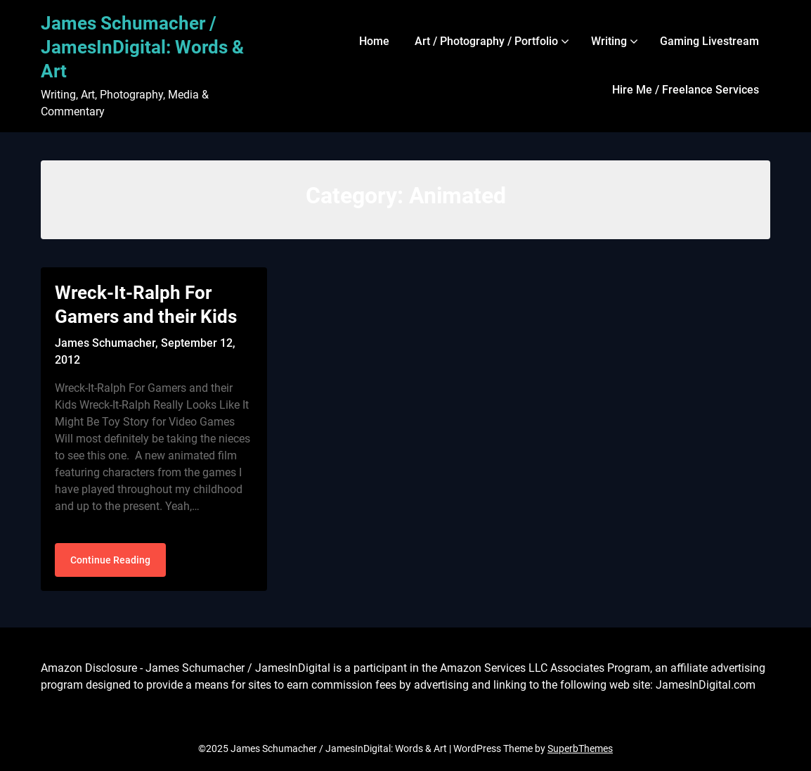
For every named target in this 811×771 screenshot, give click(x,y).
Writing (609, 41)
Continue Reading (110, 560)
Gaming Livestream (709, 41)
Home (374, 41)
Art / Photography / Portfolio (486, 41)
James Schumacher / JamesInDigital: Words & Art (142, 47)
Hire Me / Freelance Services (685, 89)
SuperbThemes (580, 748)
